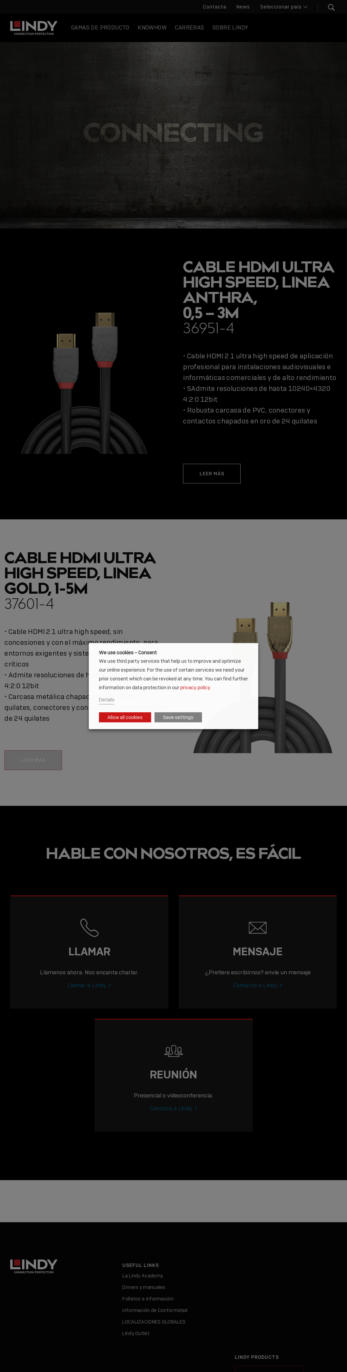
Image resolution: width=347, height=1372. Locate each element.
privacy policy (195, 687)
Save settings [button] (178, 717)
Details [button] (107, 699)
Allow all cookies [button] (125, 717)
